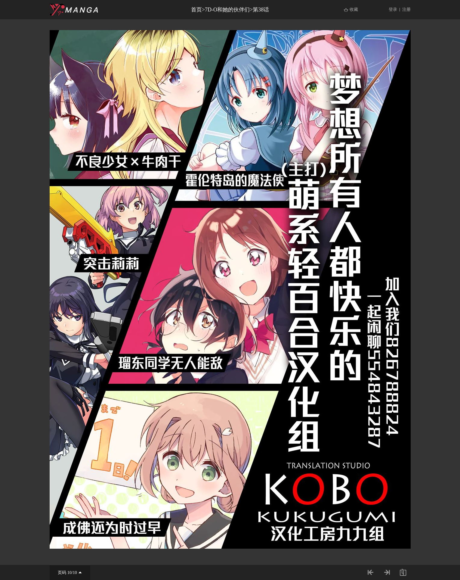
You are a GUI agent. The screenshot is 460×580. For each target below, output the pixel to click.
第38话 (261, 10)
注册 (406, 9)
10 (69, 572)
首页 (196, 10)
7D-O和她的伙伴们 (227, 10)
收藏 (354, 9)
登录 (393, 9)
